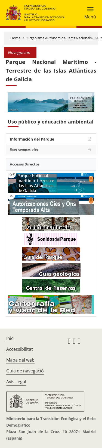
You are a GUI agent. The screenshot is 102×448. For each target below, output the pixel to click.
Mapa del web (20, 360)
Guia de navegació (25, 371)
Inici (10, 338)
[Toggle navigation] (88, 13)
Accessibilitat (19, 349)
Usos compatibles (24, 149)
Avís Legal (16, 382)
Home (15, 37)
